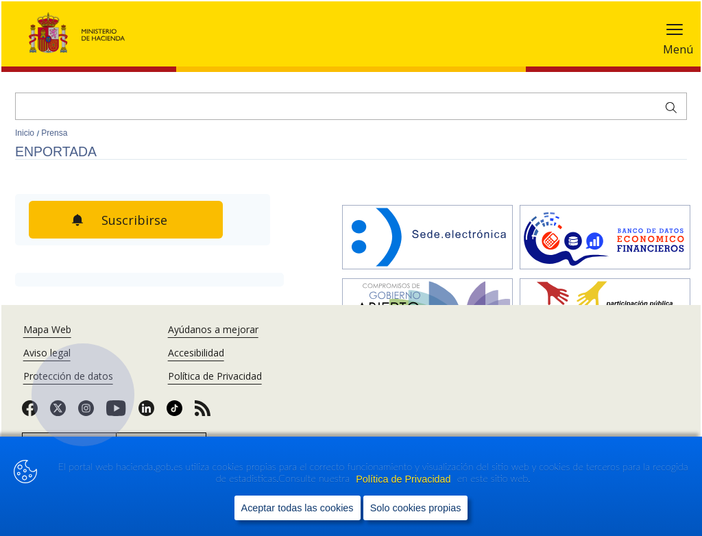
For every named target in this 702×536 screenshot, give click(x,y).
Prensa (54, 133)
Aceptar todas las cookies (297, 511)
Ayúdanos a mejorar (213, 329)
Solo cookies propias (415, 511)
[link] (30, 412)
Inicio (25, 133)
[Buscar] (351, 106)
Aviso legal (47, 352)
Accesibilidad (196, 352)
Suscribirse (151, 220)
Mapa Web (47, 329)
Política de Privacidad (404, 482)
